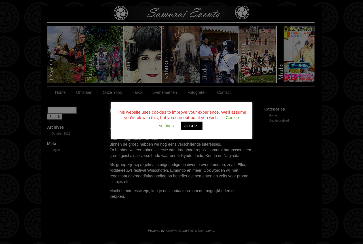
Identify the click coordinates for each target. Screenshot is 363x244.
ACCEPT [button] (191, 126)
